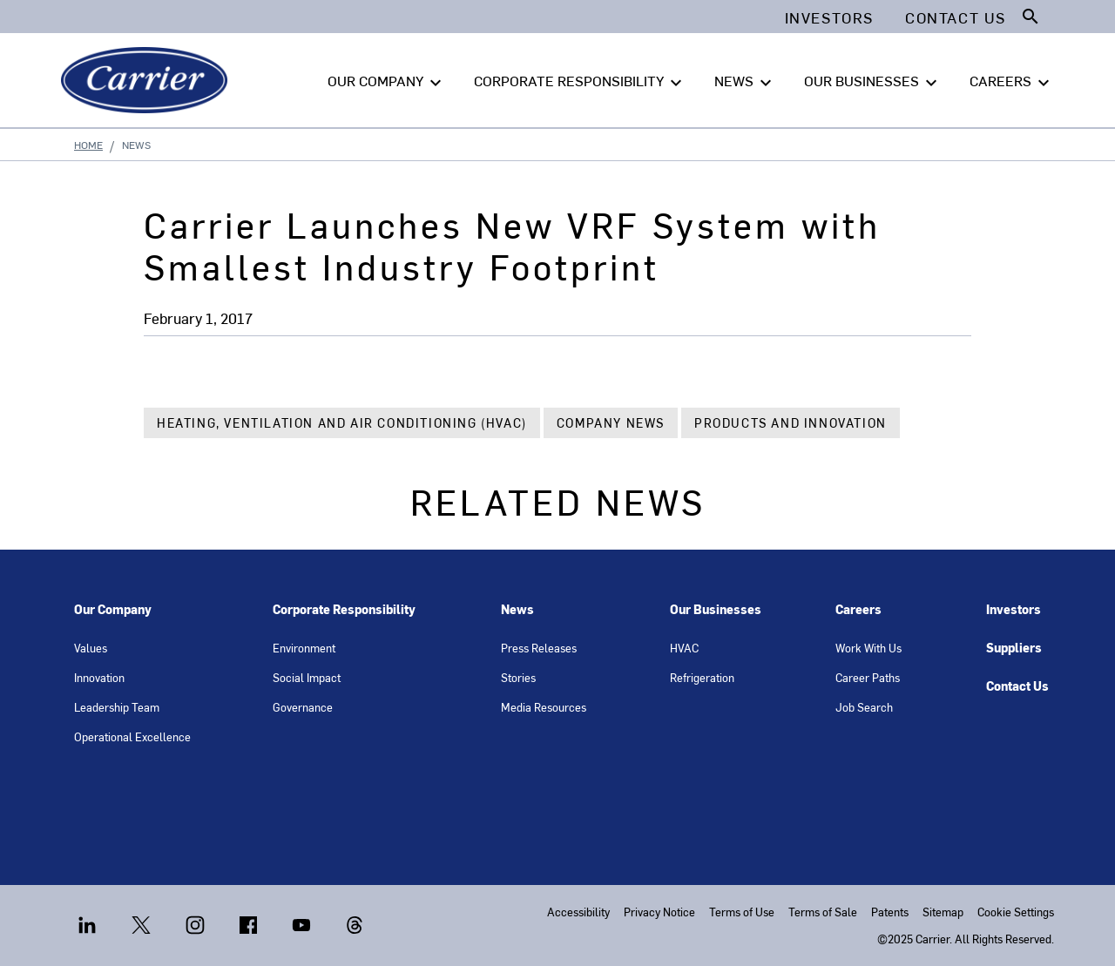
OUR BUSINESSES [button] (873, 81)
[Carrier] (147, 80)
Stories (518, 677)
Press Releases (539, 647)
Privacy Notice (659, 911)
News (517, 609)
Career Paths (867, 677)
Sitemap (942, 911)
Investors (1013, 609)
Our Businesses (715, 609)
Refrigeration (702, 677)
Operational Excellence (132, 736)
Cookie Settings (1015, 911)
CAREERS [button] (1012, 81)
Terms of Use (741, 911)
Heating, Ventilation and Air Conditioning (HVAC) (342, 423)
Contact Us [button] (955, 17)
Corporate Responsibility (344, 609)
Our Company (113, 609)
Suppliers (1014, 647)
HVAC (684, 647)
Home (88, 145)
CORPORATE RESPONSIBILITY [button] (580, 81)
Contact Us (1017, 686)
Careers (858, 609)
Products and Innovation (790, 423)
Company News (611, 423)
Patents (890, 911)
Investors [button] (829, 17)
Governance (303, 706)
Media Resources (543, 706)
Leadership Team (116, 706)
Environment (304, 647)
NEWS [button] (745, 81)
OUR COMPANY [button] (387, 81)
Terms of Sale (822, 911)
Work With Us (868, 647)
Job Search (864, 706)
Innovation (99, 677)
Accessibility (578, 911)
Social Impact (307, 677)
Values (90, 647)
